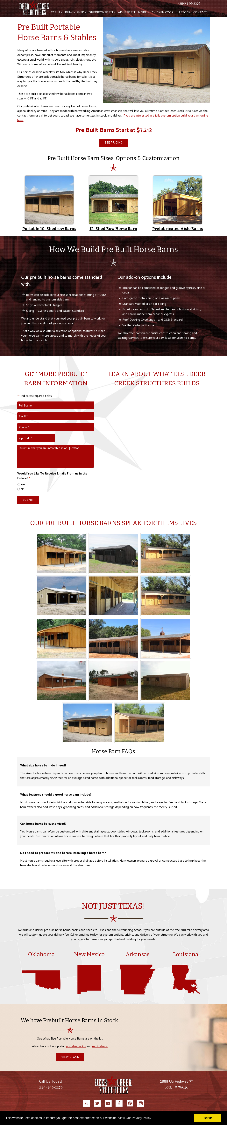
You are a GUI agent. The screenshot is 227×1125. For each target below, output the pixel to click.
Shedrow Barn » (102, 12)
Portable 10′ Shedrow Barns (49, 228)
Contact (200, 12)
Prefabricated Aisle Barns (177, 228)
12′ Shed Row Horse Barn (113, 228)
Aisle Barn (126, 12)
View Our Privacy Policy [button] (134, 1118)
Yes (23, 484)
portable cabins (76, 1046)
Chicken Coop (163, 12)
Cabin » (56, 12)
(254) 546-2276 (189, 3)
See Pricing (114, 142)
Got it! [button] (208, 1118)
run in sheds (100, 1046)
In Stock (183, 12)
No (23, 489)
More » (143, 12)
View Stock (70, 1057)
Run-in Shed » (75, 12)
